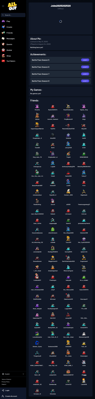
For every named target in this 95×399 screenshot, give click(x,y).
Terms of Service (6, 379)
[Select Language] (13, 374)
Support (4, 384)
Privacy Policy (6, 381)
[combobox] (13, 15)
